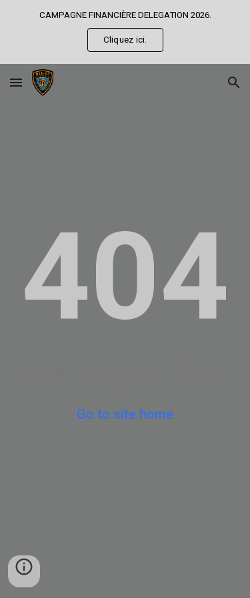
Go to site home (125, 414)
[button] (16, 82)
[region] (125, 32)
